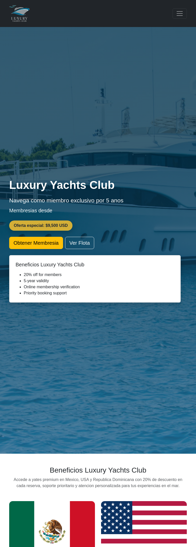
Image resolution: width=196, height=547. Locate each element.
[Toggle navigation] (180, 13)
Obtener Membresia (36, 243)
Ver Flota (79, 243)
